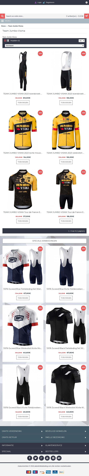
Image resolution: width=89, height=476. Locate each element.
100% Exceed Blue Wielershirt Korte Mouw (23, 348)
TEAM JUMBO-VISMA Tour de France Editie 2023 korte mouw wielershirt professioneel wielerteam (23, 212)
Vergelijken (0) (15, 40)
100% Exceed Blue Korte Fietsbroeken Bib (66, 289)
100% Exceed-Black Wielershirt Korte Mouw (67, 407)
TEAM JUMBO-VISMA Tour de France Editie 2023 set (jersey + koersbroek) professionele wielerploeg (67, 212)
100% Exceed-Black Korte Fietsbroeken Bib (23, 407)
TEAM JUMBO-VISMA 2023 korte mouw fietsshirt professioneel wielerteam (23, 153)
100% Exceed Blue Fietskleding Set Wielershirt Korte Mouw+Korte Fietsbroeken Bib (23, 289)
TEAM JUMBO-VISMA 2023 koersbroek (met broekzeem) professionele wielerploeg (23, 94)
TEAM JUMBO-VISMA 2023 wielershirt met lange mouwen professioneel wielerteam (67, 153)
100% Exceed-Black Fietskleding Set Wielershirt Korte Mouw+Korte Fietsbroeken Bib (67, 348)
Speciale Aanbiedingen (44, 241)
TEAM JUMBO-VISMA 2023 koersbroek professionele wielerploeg (67, 94)
